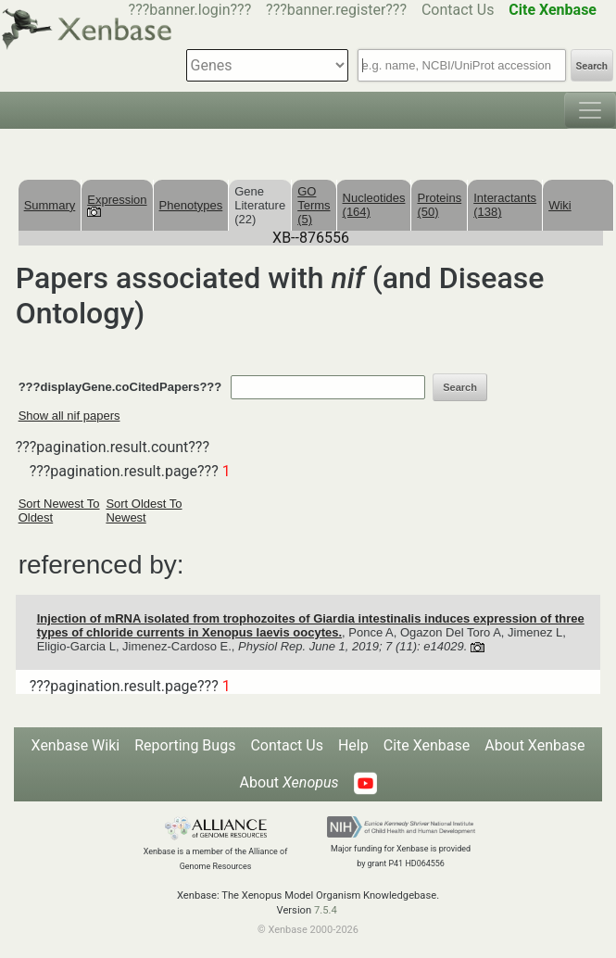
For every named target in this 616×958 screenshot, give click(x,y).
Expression (116, 205)
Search (592, 66)
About (288, 782)
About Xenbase (534, 745)
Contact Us (458, 10)
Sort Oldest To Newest (144, 510)
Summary (50, 205)
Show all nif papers (69, 415)
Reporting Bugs (184, 745)
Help (353, 745)
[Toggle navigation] (590, 110)
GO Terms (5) (313, 205)
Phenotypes (191, 205)
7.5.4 (325, 910)
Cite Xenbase (427, 745)
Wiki (560, 205)
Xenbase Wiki (75, 745)
